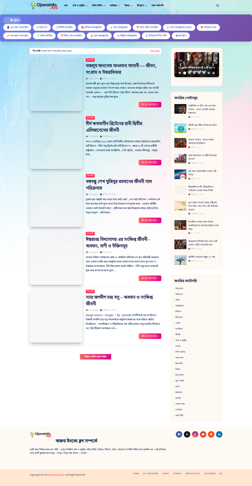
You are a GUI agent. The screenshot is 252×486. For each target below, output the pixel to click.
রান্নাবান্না (179, 392)
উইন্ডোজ (179, 317)
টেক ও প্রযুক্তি (181, 340)
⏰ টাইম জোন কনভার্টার (71, 36)
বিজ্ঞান (178, 369)
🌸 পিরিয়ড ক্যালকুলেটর (127, 36)
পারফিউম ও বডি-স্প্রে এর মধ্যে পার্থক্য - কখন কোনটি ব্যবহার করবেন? (202, 109)
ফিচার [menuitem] (127, 5)
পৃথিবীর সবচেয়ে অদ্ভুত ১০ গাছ (201, 257)
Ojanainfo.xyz (57, 475)
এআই (178, 323)
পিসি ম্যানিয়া (180, 352)
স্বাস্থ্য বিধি (179, 415)
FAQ (220, 473)
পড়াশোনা (179, 357)
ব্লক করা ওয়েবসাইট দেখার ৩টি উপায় (202, 173)
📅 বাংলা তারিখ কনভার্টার (147, 27)
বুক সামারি (180, 381)
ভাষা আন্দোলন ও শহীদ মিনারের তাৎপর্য (202, 157)
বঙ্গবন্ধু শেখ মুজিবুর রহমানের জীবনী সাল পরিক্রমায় (119, 185)
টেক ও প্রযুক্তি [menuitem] (78, 5)
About (165, 473)
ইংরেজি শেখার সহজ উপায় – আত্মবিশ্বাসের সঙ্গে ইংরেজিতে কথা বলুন (203, 225)
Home (136, 473)
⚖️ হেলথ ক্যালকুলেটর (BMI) (179, 27)
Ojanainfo (94, 78)
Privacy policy (192, 473)
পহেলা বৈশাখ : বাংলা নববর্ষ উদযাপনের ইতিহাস (200, 141)
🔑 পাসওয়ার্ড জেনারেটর (17, 36)
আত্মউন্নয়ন (180, 306)
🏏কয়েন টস (41, 27)
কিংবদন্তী (90, 59)
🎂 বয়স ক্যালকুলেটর (119, 27)
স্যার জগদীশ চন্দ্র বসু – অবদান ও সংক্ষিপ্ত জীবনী (119, 301)
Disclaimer (210, 473)
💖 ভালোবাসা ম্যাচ (208, 27)
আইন (178, 300)
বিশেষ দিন (180, 375)
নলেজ (178, 346)
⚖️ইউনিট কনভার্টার (64, 27)
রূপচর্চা (178, 398)
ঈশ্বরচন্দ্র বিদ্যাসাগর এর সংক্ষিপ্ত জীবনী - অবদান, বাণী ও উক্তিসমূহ (118, 243)
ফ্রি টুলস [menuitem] (140, 5)
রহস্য (178, 386)
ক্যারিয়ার (179, 329)
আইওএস (179, 294)
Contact (177, 473)
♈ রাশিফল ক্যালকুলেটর (91, 27)
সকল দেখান (155, 51)
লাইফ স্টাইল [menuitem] (97, 5)
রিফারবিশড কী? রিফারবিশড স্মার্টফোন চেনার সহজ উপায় (200, 188)
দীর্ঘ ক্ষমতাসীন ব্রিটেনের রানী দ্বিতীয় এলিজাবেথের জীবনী (114, 127)
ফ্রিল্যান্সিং (179, 363)
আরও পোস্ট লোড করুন (95, 357)
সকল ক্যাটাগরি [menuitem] (157, 5)
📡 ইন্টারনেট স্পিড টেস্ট (156, 36)
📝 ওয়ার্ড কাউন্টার (44, 36)
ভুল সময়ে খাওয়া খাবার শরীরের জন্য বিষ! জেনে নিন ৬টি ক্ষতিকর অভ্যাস (203, 206)
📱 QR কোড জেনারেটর (17, 27)
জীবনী (178, 334)
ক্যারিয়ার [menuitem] (113, 5)
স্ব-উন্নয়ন (179, 409)
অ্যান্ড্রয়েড (179, 288)
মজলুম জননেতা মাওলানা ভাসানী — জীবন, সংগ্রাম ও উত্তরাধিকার (121, 69)
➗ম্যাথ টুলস (180, 36)
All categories (150, 473)
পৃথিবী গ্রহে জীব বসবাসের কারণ (202, 125)
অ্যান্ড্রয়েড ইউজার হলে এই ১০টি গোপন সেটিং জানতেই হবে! (202, 243)
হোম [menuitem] (66, 5)
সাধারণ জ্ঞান (180, 404)
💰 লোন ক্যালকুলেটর (99, 36)
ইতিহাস (178, 311)
